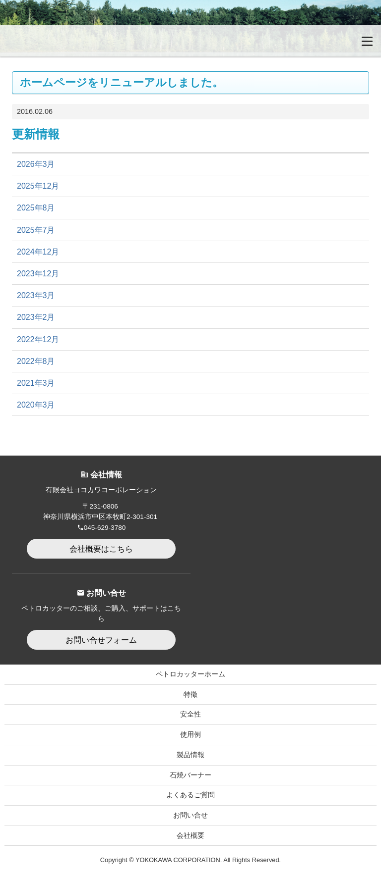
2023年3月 (36, 295)
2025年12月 (38, 186)
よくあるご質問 (190, 795)
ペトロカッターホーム (190, 674)
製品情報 (190, 755)
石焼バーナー (190, 775)
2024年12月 (38, 252)
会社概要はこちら (101, 549)
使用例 (190, 734)
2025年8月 (36, 208)
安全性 (190, 714)
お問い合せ (190, 815)
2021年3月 (36, 383)
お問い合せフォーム (101, 640)
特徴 (190, 694)
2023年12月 (38, 273)
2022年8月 (36, 361)
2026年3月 (36, 164)
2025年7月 (36, 230)
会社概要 (190, 835)
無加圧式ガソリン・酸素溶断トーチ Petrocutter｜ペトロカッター (57, 40)
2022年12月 (38, 339)
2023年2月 (36, 317)
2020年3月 (36, 405)
